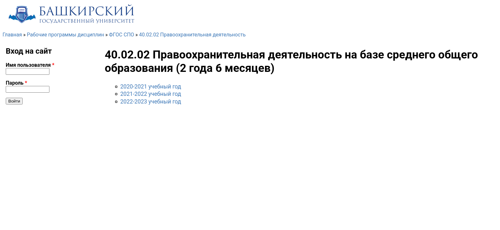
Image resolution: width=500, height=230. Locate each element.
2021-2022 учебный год (150, 94)
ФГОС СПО (121, 35)
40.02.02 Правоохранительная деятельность (192, 35)
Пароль (16, 83)
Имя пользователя (30, 65)
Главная (12, 35)
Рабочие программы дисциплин (65, 35)
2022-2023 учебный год (150, 101)
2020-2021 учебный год (150, 86)
